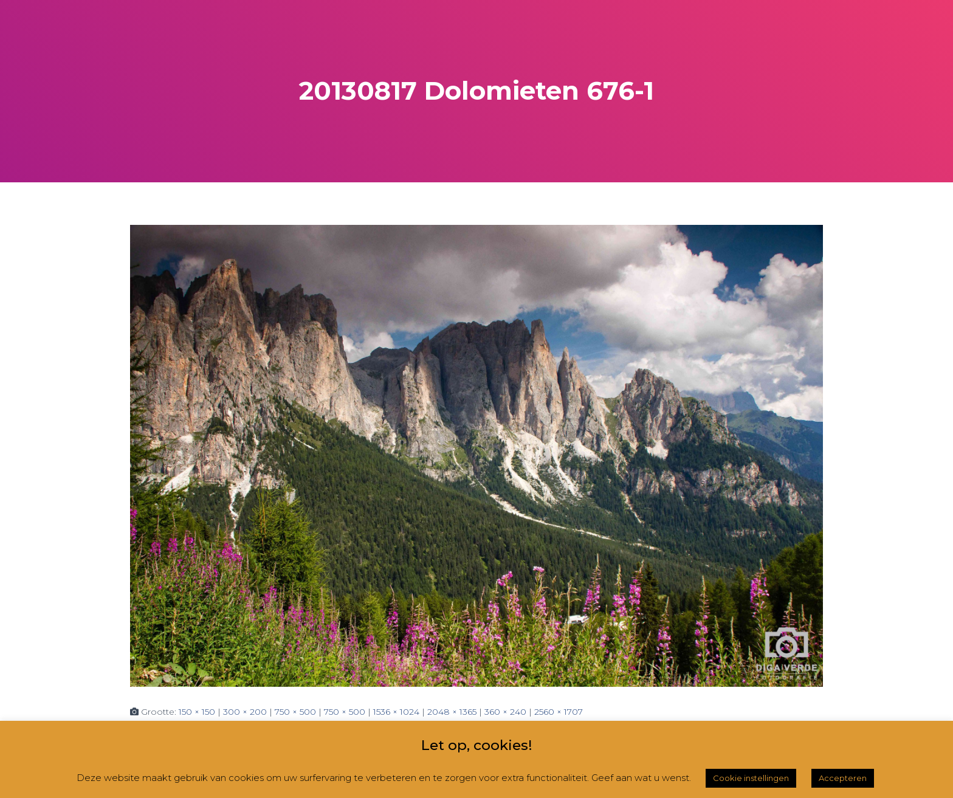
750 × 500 (295, 711)
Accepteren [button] (843, 778)
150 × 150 (197, 711)
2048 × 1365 (451, 711)
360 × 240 (505, 711)
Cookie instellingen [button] (751, 778)
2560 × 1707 (558, 711)
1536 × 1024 (396, 711)
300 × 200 (245, 711)
